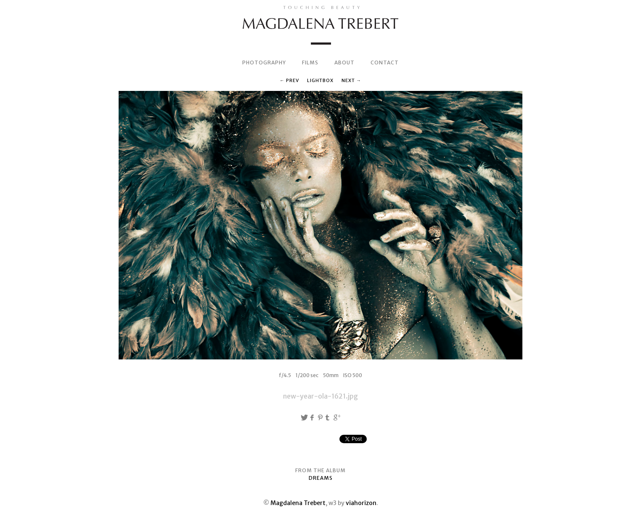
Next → (351, 80)
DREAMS (321, 478)
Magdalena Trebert (298, 503)
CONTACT (385, 62)
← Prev (289, 80)
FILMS (310, 62)
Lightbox (320, 80)
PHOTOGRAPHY (264, 62)
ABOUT (344, 62)
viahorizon (361, 503)
